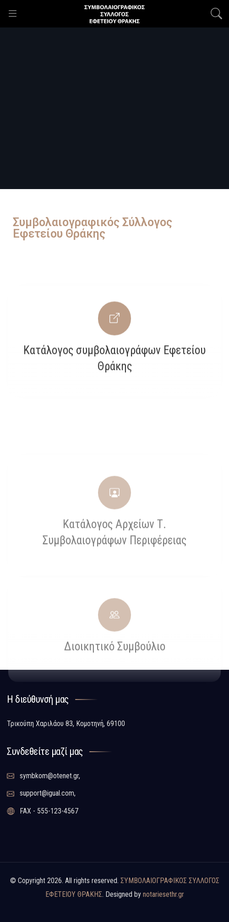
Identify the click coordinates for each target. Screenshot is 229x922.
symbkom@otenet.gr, (43, 776)
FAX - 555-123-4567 (42, 811)
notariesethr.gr (163, 894)
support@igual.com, (41, 793)
